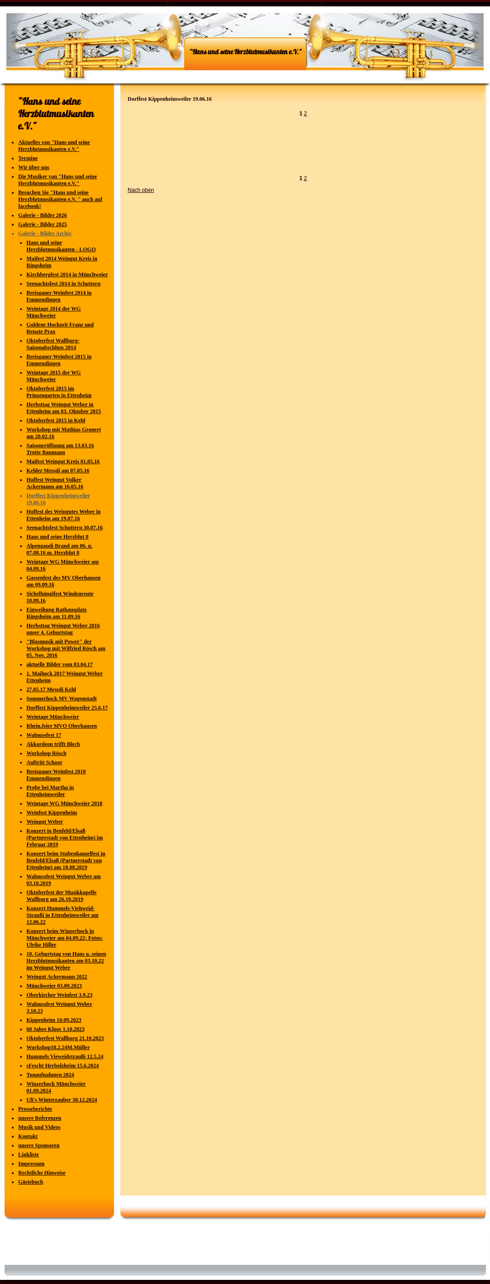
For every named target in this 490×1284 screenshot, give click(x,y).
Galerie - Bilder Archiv (45, 233)
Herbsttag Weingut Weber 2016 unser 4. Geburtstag (63, 629)
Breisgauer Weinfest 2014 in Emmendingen (59, 296)
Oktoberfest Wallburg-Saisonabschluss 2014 (53, 344)
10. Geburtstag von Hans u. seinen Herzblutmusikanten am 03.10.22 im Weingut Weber (66, 961)
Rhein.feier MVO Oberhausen (61, 726)
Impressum (31, 1163)
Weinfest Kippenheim (51, 812)
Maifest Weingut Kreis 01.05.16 (63, 461)
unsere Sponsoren (39, 1145)
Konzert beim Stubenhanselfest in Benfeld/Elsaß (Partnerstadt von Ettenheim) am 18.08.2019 (65, 860)
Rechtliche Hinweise (42, 1173)
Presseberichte (35, 1109)
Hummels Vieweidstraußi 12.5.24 (64, 1056)
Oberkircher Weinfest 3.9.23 (59, 995)
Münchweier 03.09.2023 (54, 986)
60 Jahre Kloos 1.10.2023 (55, 1029)
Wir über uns (33, 167)
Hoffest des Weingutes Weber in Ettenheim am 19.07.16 (63, 515)
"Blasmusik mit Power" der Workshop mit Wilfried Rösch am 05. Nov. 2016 (65, 648)
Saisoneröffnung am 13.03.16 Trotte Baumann (60, 449)
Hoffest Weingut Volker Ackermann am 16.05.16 (54, 483)
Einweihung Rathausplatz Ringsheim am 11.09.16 (56, 613)
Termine (28, 158)
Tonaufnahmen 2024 (50, 1075)
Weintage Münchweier (52, 717)
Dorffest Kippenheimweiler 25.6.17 (67, 707)
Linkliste (28, 1154)
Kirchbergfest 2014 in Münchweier (67, 274)
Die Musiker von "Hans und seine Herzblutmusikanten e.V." (57, 179)
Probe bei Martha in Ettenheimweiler (50, 790)
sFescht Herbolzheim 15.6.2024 (62, 1065)
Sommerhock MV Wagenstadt (61, 698)
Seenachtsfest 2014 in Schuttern (63, 283)
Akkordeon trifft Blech (53, 744)
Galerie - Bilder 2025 (42, 224)
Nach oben (141, 190)
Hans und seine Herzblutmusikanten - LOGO (61, 246)
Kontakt (28, 1136)
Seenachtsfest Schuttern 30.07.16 (64, 527)
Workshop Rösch (46, 753)
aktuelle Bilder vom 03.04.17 (59, 664)
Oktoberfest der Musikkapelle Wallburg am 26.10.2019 (61, 895)
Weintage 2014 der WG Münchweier (53, 312)
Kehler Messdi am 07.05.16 (57, 470)
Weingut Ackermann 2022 (56, 976)
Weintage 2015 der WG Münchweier (53, 376)
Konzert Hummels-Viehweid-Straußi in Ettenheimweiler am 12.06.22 (62, 915)
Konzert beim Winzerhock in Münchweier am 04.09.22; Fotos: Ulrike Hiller (64, 938)
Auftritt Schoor (44, 762)
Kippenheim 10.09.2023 (53, 1020)
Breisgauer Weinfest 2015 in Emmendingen (59, 360)
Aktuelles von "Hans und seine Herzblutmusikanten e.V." (54, 145)
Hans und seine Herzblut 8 (57, 536)
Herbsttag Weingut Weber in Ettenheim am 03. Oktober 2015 (63, 407)
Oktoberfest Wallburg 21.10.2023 (65, 1038)
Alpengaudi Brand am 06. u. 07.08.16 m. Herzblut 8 (59, 549)
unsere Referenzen (40, 1118)
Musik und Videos (39, 1127)
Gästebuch (30, 1182)
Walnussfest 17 (43, 735)
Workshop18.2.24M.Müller (58, 1047)
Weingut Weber (44, 821)
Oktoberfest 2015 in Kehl (55, 420)
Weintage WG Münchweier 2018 (64, 803)
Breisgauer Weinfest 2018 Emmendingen (56, 775)
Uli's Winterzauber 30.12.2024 (61, 1100)
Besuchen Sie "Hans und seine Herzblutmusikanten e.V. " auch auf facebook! (60, 199)
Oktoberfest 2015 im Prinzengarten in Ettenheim (59, 392)
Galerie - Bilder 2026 (42, 215)
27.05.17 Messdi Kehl (51, 689)
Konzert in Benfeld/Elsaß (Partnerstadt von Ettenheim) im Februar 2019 (64, 838)
